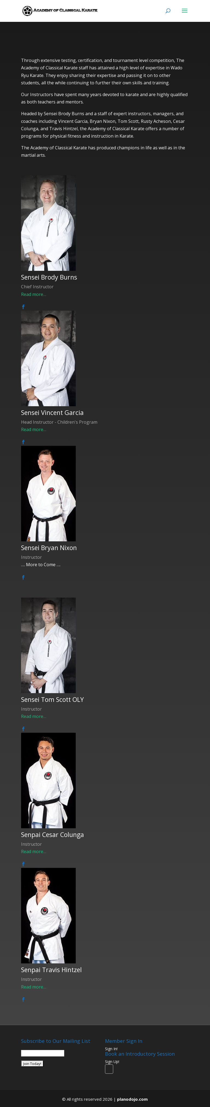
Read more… (33, 294)
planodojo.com (132, 1099)
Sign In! (111, 1048)
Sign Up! (112, 1061)
